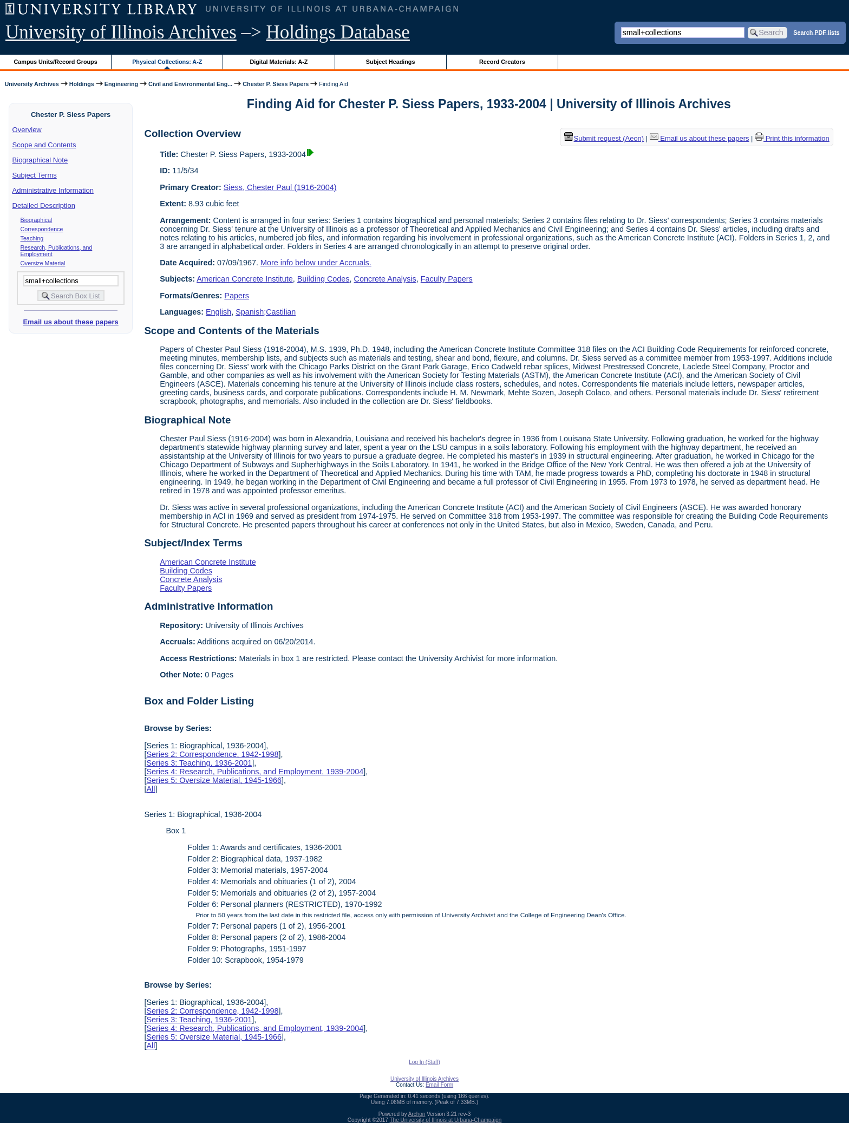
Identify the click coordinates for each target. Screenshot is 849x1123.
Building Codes (323, 279)
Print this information (792, 138)
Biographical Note (40, 160)
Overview (27, 130)
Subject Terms (34, 175)
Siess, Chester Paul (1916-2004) (280, 187)
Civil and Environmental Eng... (190, 84)
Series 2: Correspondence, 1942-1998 (212, 754)
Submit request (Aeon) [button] (604, 138)
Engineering (121, 84)
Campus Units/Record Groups (55, 61)
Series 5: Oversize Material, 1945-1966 (214, 780)
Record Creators (502, 61)
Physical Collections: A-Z (167, 61)
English (218, 312)
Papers (236, 295)
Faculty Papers (447, 279)
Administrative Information (53, 190)
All (150, 789)
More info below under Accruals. (315, 262)
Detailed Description (43, 205)
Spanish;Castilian (266, 312)
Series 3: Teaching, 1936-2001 (199, 763)
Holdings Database (338, 32)
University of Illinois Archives (121, 32)
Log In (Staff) (424, 1062)
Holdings (81, 84)
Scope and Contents (44, 145)
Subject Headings (390, 61)
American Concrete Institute (245, 279)
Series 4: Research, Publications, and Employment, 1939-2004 (254, 771)
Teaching (32, 238)
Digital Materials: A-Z (279, 61)
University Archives (31, 84)
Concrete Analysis (385, 279)
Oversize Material (43, 263)
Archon (417, 1114)
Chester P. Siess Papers (276, 84)
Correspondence (42, 229)
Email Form (439, 1085)
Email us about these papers (70, 322)
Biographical (37, 220)
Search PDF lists (816, 32)
